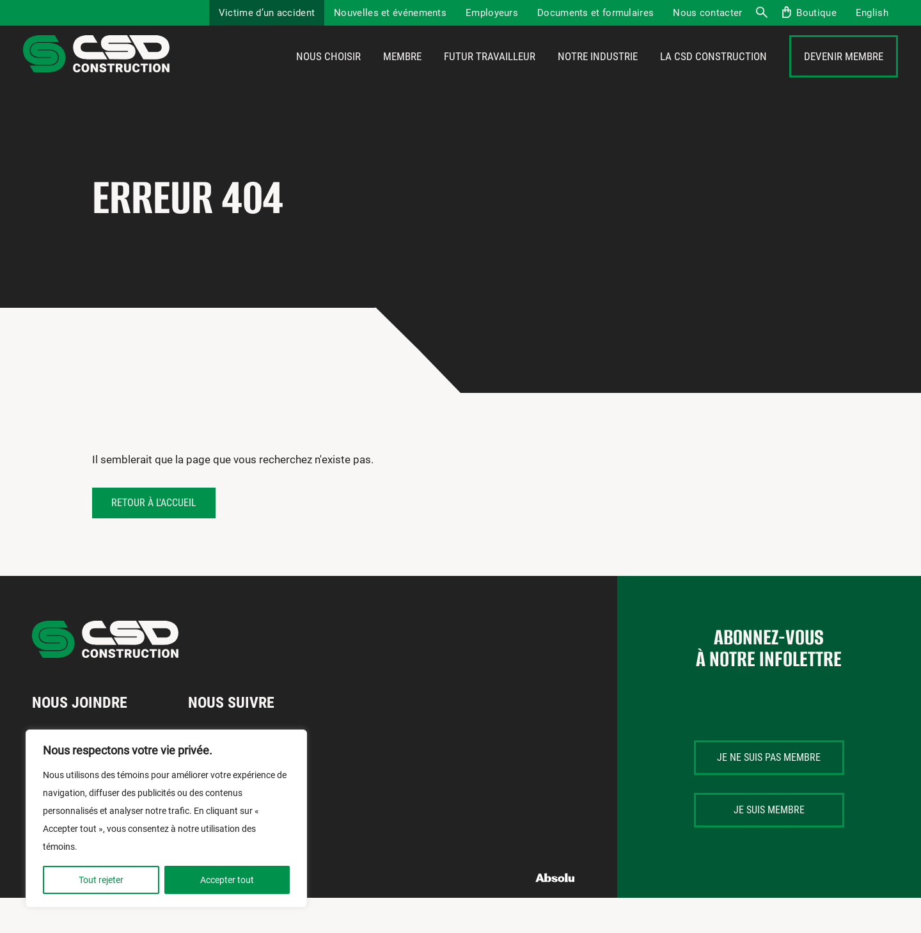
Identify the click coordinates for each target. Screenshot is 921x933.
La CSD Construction (713, 74)
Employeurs (492, 13)
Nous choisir (328, 74)
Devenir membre (843, 74)
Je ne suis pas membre (769, 793)
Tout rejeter (101, 880)
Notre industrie (598, 74)
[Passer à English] (872, 13)
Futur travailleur (489, 74)
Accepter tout (227, 880)
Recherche (761, 13)
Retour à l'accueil (153, 538)
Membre (402, 74)
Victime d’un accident (267, 13)
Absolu (555, 913)
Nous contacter (707, 13)
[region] (166, 818)
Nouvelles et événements (390, 13)
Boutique (816, 13)
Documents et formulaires (595, 13)
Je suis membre (769, 846)
